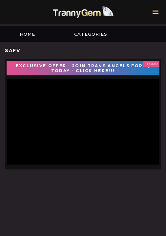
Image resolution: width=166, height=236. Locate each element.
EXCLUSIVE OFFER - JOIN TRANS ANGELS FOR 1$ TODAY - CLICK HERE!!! (83, 68)
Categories (90, 34)
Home (27, 34)
